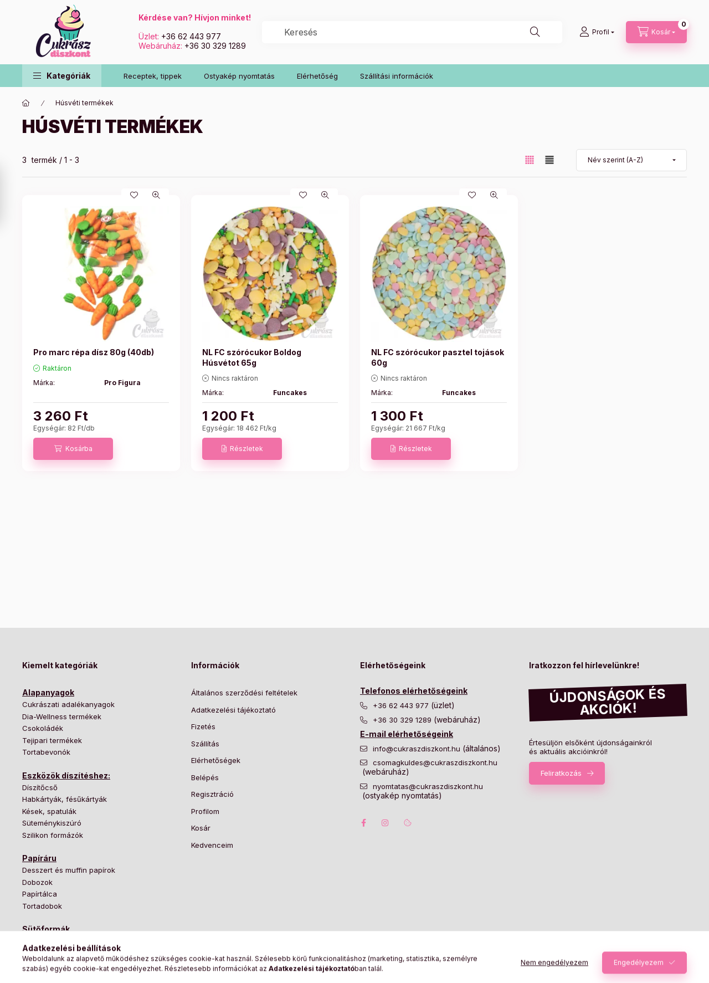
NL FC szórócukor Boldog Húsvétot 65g (251, 357)
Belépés (205, 777)
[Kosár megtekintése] (656, 32)
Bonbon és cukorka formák (69, 940)
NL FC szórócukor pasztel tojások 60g (437, 357)
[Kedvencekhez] (134, 195)
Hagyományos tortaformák (68, 953)
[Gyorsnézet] (156, 195)
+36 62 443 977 (191, 36)
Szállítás (205, 743)
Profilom (205, 811)
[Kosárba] (73, 449)
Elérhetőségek (215, 760)
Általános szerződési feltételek (244, 692)
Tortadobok (42, 906)
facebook (363, 823)
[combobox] (412, 32)
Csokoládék (42, 728)
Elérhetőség (317, 75)
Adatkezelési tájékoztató (233, 709)
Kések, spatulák (49, 811)
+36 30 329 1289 (215, 45)
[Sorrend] (631, 160)
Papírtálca (39, 893)
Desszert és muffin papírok (68, 870)
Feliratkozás (561, 773)
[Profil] (597, 32)
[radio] (549, 160)
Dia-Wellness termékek (61, 716)
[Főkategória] (26, 103)
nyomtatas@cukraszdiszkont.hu (428, 786)
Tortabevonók (46, 752)
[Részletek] (242, 449)
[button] (61, 75)
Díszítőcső (40, 787)
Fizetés (203, 726)
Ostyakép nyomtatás (239, 75)
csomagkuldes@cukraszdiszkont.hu (435, 763)
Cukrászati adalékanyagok (68, 704)
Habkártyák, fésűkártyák (64, 799)
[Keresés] (535, 32)
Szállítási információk (396, 75)
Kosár (200, 827)
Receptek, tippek (153, 75)
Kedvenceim (212, 845)
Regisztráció (212, 794)
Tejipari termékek (52, 740)
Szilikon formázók (52, 835)
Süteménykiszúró (51, 822)
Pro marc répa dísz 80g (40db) (93, 352)
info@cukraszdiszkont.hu (418, 749)
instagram (385, 823)
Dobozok (37, 882)
